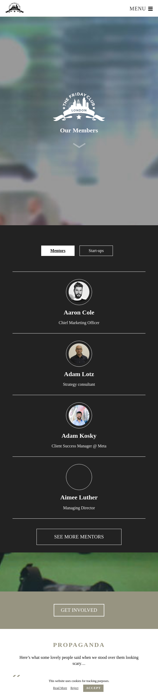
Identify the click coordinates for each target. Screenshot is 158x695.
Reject (74, 688)
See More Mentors (79, 537)
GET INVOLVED (79, 610)
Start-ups (96, 250)
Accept (93, 688)
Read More (60, 688)
